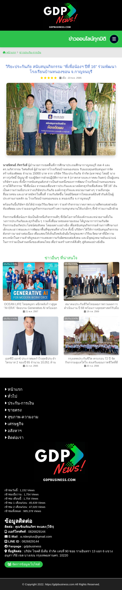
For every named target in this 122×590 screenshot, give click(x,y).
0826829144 (37, 531)
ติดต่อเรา (14, 437)
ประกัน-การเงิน (19, 403)
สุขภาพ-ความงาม (21, 417)
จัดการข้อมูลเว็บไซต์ (23, 564)
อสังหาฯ (13, 430)
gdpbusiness (32, 546)
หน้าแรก (9, 52)
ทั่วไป (11, 396)
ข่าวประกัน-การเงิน (30, 52)
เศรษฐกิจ (14, 424)
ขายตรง (13, 410)
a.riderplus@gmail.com (36, 536)
